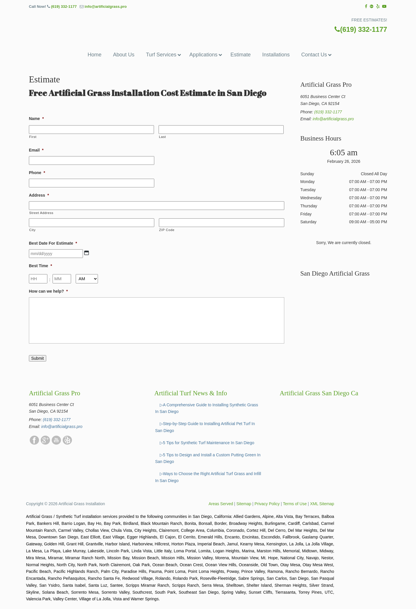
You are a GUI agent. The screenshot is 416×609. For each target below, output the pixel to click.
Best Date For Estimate (53, 243)
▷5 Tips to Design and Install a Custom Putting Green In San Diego (208, 458)
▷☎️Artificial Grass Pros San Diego (208, 24)
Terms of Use (295, 503)
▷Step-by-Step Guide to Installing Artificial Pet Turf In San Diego (205, 427)
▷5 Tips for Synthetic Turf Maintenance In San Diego (207, 442)
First (32, 137)
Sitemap (243, 503)
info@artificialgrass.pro (106, 6)
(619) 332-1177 (64, 6)
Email (36, 150)
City (32, 230)
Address (39, 195)
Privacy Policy (267, 503)
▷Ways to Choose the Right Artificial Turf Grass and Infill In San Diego (208, 477)
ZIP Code (166, 230)
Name (36, 118)
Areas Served (221, 503)
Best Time (40, 265)
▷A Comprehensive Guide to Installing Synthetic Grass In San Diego (206, 408)
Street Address (41, 213)
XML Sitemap (322, 503)
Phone (37, 172)
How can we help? (48, 291)
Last (162, 137)
